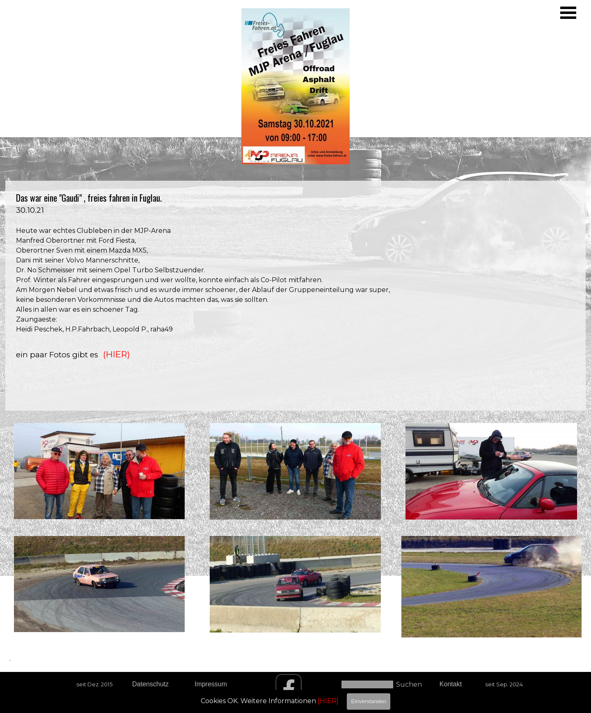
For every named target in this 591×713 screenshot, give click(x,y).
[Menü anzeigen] (568, 12)
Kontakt (451, 684)
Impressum (211, 684)
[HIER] (328, 701)
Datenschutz (150, 684)
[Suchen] (367, 684)
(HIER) (116, 354)
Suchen (409, 684)
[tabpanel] (295, 295)
